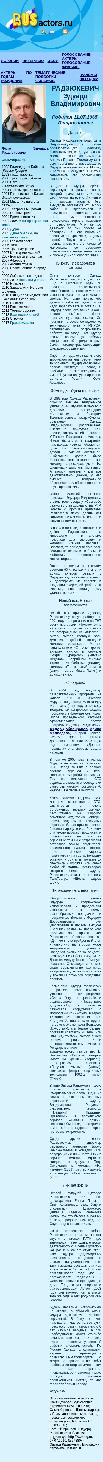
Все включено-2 (24, 315)
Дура (14, 229)
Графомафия (22, 322)
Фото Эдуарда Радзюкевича (25, 150)
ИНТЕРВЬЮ (33, 61)
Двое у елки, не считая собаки (20, 235)
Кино (39, 17)
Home (43, 32)
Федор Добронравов (69, 729)
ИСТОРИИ (10, 61)
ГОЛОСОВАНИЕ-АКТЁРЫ (77, 56)
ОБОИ (53, 61)
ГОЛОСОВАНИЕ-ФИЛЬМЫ (77, 65)
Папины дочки (31, 280)
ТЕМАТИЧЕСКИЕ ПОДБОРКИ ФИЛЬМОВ (50, 77)
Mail (51, 32)
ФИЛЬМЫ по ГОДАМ (89, 77)
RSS (65, 31)
